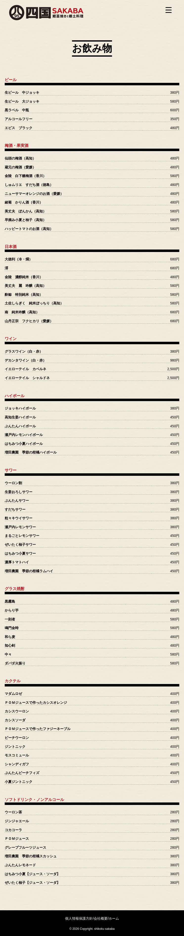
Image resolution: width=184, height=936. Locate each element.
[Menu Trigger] (168, 10)
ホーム (114, 918)
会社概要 (101, 918)
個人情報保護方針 (79, 918)
